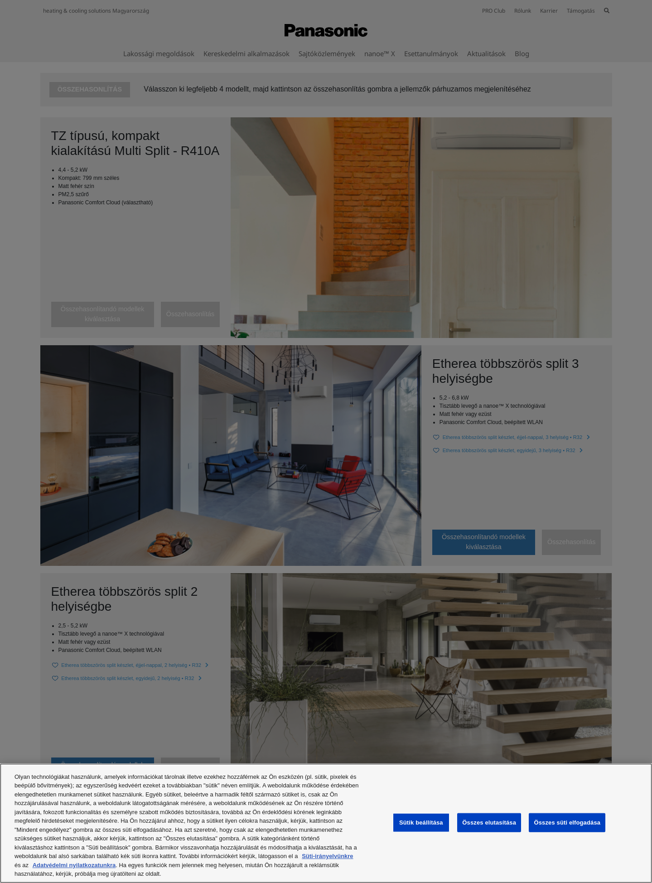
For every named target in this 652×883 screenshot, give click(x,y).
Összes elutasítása (489, 822)
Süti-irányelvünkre (327, 856)
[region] (326, 823)
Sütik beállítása (421, 822)
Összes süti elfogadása (567, 822)
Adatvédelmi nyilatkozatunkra (74, 865)
